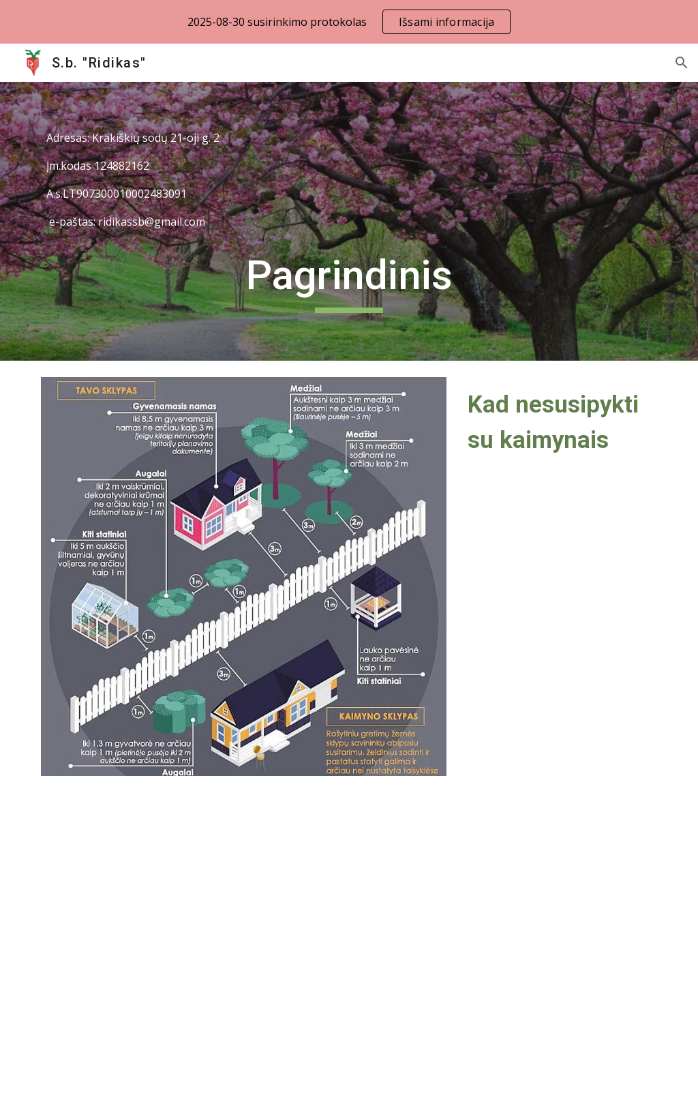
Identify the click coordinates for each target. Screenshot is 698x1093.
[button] (681, 62)
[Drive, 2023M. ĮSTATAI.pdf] (191, 920)
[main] (349, 180)
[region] (349, 22)
